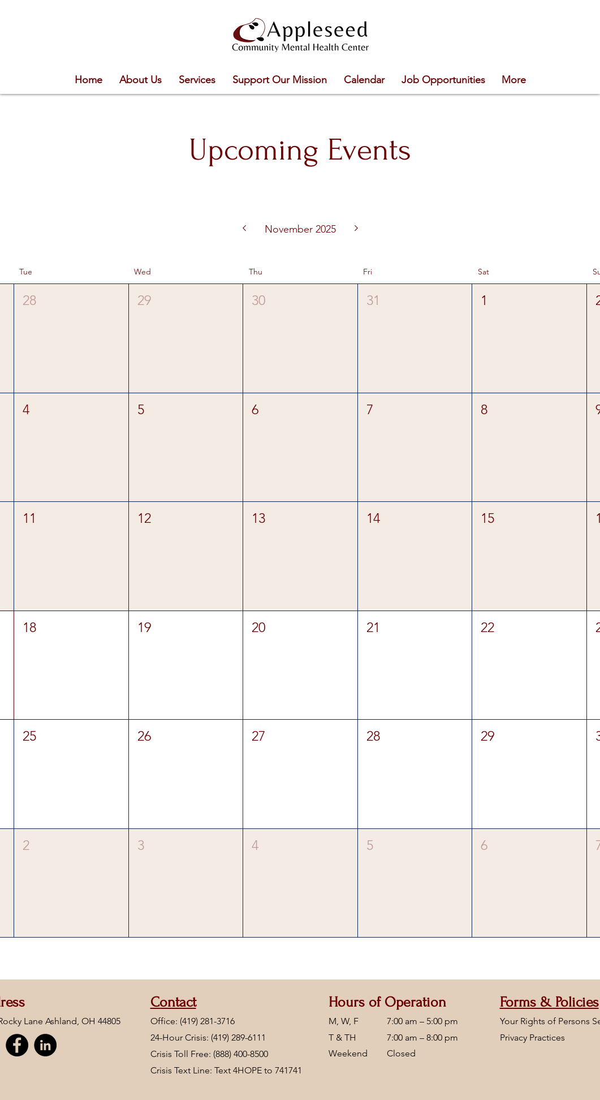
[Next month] (356, 229)
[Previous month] (244, 229)
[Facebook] (17, 1045)
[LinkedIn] (45, 1045)
